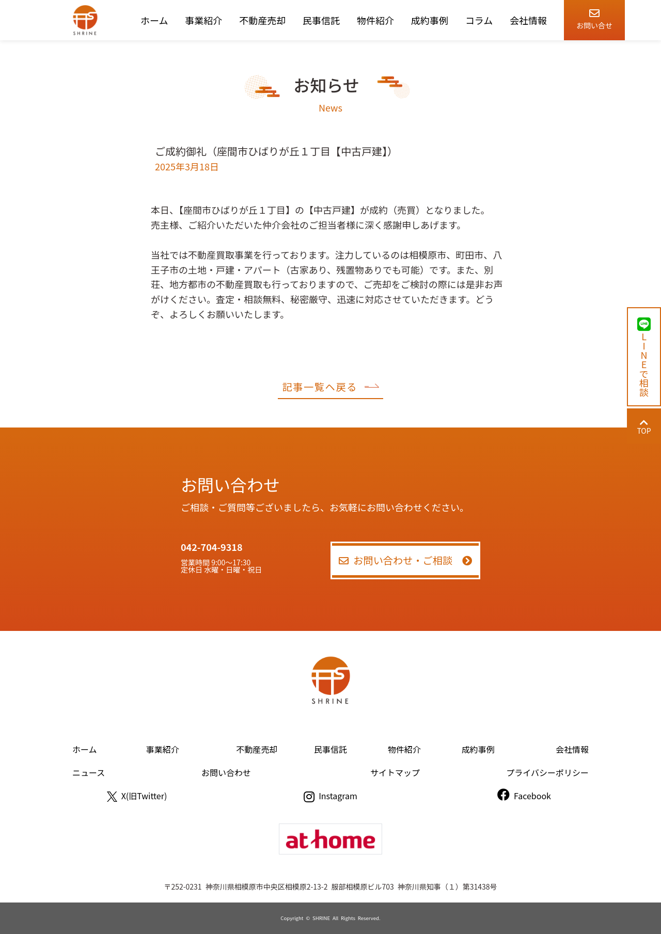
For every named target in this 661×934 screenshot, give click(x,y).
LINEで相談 (644, 356)
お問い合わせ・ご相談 (406, 560)
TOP (644, 427)
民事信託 (321, 20)
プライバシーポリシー (547, 772)
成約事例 (429, 20)
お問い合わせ (226, 772)
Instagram (330, 795)
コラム (479, 20)
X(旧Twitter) (137, 795)
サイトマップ (395, 772)
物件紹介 (375, 20)
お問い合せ (594, 17)
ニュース (88, 772)
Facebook (524, 795)
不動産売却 (262, 20)
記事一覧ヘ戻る (330, 386)
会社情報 (528, 20)
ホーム (154, 20)
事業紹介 (203, 20)
